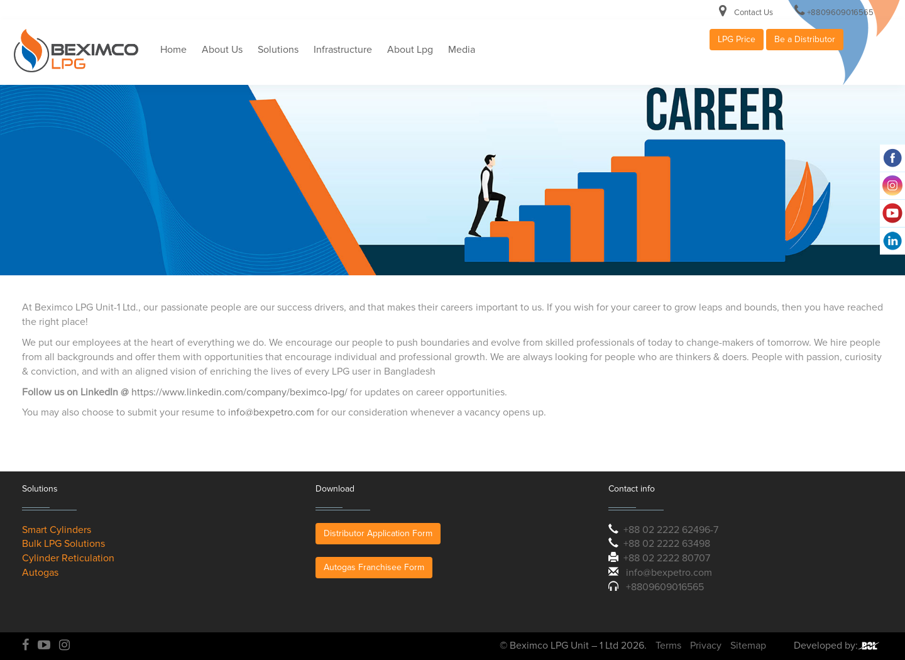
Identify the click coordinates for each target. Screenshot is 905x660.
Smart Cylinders (56, 530)
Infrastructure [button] (343, 49)
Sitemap (748, 645)
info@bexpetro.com (271, 412)
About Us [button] (222, 49)
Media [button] (461, 49)
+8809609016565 (840, 13)
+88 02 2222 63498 (666, 543)
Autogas (40, 572)
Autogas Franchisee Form (374, 567)
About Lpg (410, 49)
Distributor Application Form (378, 533)
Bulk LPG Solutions (63, 543)
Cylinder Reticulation (68, 558)
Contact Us (753, 13)
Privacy (705, 645)
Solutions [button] (278, 49)
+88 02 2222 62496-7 (670, 530)
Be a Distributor (804, 39)
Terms (668, 645)
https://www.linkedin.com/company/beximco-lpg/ (239, 392)
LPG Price (736, 39)
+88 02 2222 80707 (666, 558)
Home (173, 49)
